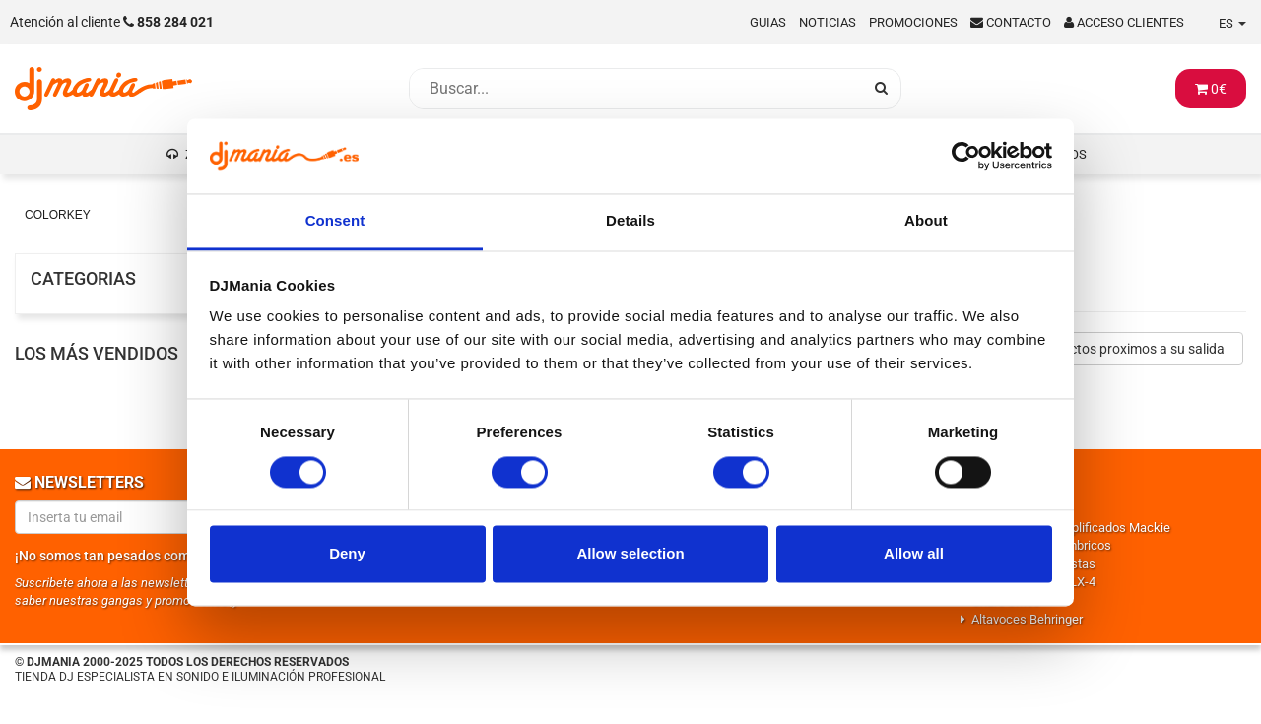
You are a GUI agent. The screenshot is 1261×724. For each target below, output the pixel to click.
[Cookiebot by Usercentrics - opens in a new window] (966, 155)
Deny (347, 554)
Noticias (827, 22)
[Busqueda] (635, 88)
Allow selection (630, 554)
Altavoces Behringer (1027, 619)
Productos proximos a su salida (1128, 349)
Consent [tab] (335, 221)
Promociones (913, 22)
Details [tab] (630, 221)
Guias (768, 22)
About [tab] (926, 221)
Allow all (914, 554)
